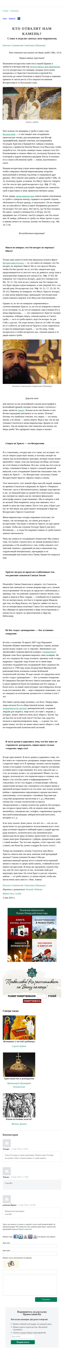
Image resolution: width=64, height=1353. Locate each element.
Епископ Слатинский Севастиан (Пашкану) (24, 45)
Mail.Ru (30, 1236)
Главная (5, 11)
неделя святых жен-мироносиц (45, 66)
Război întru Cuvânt (12, 893)
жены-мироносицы (25, 196)
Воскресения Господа (13, 263)
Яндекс (25, 1236)
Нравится (12, 18)
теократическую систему (15, 708)
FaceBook (15, 1236)
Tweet (5, 18)
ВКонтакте (20, 1236)
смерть (21, 410)
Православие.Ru (25, 1229)
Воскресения (9, 134)
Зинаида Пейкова (34, 889)
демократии (48, 652)
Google (35, 1236)
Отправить (46, 1299)
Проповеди (14, 11)
